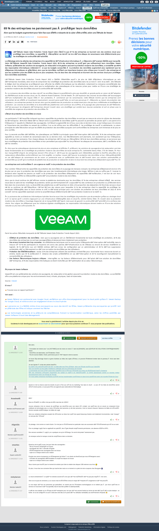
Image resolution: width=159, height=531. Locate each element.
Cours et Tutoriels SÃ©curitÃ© (96, 10)
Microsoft (48, 5)
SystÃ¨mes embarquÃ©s (100, 8)
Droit (95, 2)
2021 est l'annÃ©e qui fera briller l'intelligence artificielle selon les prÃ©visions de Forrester (55, 373)
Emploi (78, 2)
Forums (29, 2)
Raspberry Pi (62, 8)
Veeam (14, 282)
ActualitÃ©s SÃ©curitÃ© (39, 10)
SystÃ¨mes (105, 5)
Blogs (52, 2)
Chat (59, 2)
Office (91, 5)
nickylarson (16, 481)
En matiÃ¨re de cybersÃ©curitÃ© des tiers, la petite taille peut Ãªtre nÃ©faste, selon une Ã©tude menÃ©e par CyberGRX (64, 371)
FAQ (46, 2)
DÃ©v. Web (61, 5)
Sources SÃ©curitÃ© (114, 10)
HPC (50, 8)
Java (55, 5)
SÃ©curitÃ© (87, 8)
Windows (23, 8)
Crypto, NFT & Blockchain (144, 8)
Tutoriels (38, 2)
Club (102, 2)
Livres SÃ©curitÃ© (80, 10)
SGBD (85, 5)
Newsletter (68, 2)
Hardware (43, 8)
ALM (42, 5)
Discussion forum (142, 95)
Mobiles (97, 5)
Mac (54, 8)
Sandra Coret (29, 38)
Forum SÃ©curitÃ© (54, 10)
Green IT (78, 8)
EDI (68, 5)
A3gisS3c (16, 429)
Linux (29, 8)
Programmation (76, 5)
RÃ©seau (71, 8)
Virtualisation (114, 8)
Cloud (33, 5)
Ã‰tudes (87, 2)
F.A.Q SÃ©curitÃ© (67, 10)
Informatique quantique (127, 8)
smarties (15, 449)
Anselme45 (15, 403)
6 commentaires (42, 38)
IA (37, 5)
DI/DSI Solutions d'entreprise (20, 5)
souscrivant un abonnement (50, 325)
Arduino (35, 8)
